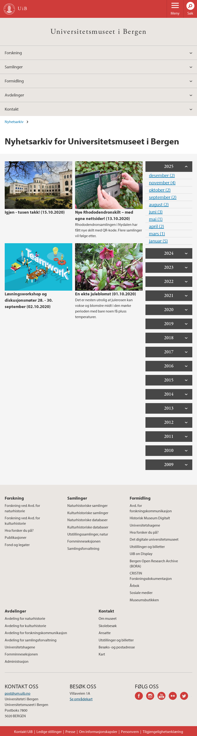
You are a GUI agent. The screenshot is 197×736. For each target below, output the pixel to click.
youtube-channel (163, 696)
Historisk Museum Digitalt (150, 518)
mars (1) (157, 233)
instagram (151, 696)
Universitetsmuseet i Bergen (98, 31)
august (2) (159, 204)
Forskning (13, 52)
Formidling (14, 81)
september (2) (163, 197)
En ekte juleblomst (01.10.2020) (105, 294)
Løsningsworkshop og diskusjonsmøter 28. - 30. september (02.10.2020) (29, 300)
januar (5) (158, 241)
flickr (174, 696)
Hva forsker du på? (19, 530)
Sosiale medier (141, 592)
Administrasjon (16, 661)
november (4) (162, 182)
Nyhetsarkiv (14, 121)
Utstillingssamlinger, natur (87, 534)
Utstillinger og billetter (147, 546)
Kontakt (12, 109)
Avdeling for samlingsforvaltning (30, 640)
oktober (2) (160, 190)
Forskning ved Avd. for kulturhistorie (22, 520)
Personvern (130, 731)
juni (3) (156, 212)
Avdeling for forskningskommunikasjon (36, 632)
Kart (102, 654)
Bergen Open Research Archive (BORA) (154, 563)
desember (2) (162, 175)
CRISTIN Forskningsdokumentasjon (151, 576)
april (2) (156, 226)
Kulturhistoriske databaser (87, 527)
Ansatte (105, 632)
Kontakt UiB (23, 731)
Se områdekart (81, 699)
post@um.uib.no (17, 693)
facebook (140, 696)
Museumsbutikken (144, 599)
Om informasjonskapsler (98, 731)
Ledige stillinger (49, 731)
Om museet (108, 618)
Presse (70, 731)
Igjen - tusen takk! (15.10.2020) (35, 212)
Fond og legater (17, 544)
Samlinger (14, 66)
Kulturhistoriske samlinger (87, 512)
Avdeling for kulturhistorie (25, 625)
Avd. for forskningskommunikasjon (151, 508)
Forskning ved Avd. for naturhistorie (22, 508)
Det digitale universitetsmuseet (154, 539)
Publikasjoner (15, 537)
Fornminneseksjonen (84, 541)
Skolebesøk (108, 625)
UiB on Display (141, 553)
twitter (185, 696)
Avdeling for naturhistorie (25, 618)
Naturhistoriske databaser (87, 519)
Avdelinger (14, 95)
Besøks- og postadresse (117, 647)
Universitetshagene (145, 525)
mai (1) (156, 219)
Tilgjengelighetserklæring (163, 731)
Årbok (134, 585)
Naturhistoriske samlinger (87, 505)
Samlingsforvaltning (83, 548)
